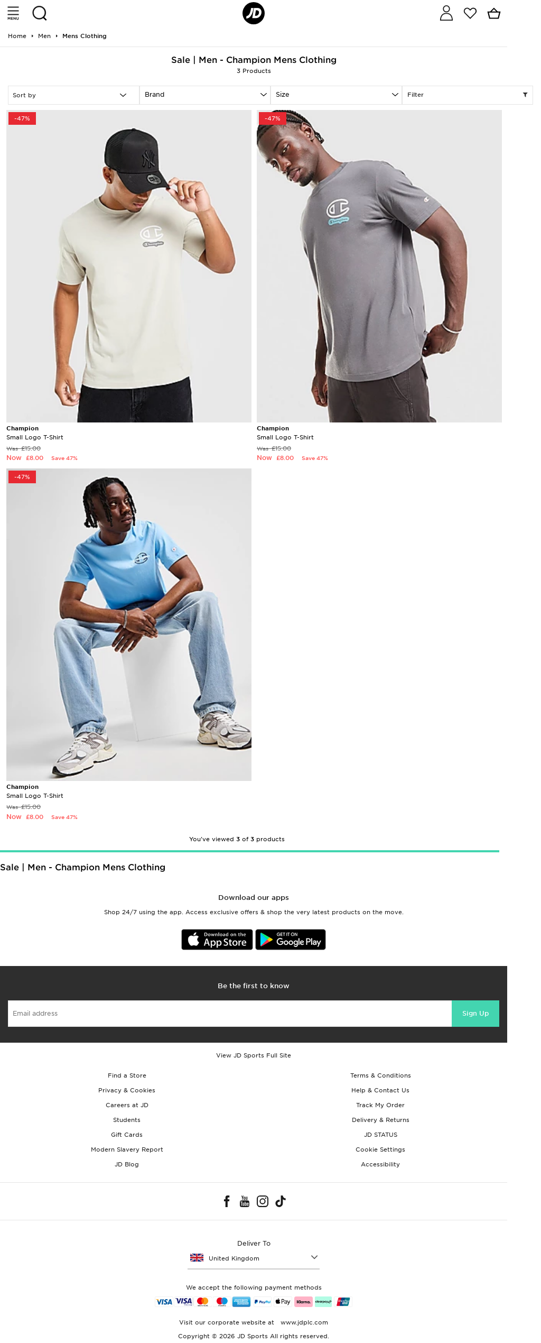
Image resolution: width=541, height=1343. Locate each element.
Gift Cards (127, 1134)
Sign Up (475, 1013)
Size (283, 94)
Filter (467, 95)
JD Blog (127, 1164)
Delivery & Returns (380, 1120)
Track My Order (380, 1105)
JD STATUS (380, 1134)
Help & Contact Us (380, 1090)
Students (127, 1120)
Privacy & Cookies (126, 1090)
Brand (154, 94)
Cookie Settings (380, 1149)
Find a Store (127, 1075)
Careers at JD (127, 1105)
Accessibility (380, 1164)
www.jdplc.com (303, 1322)
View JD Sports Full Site (253, 1055)
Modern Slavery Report (127, 1149)
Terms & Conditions (380, 1075)
